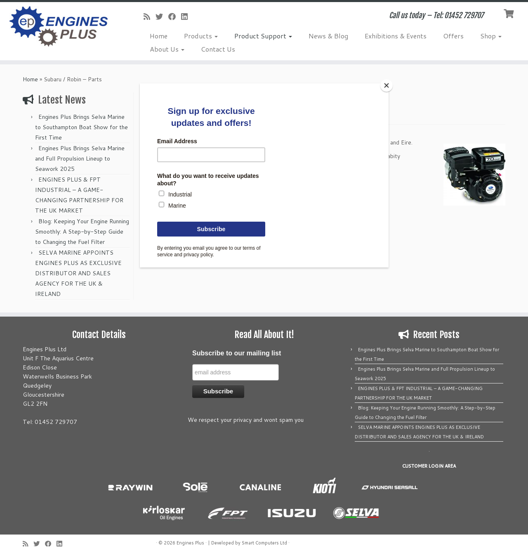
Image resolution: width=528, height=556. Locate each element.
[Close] (386, 85)
